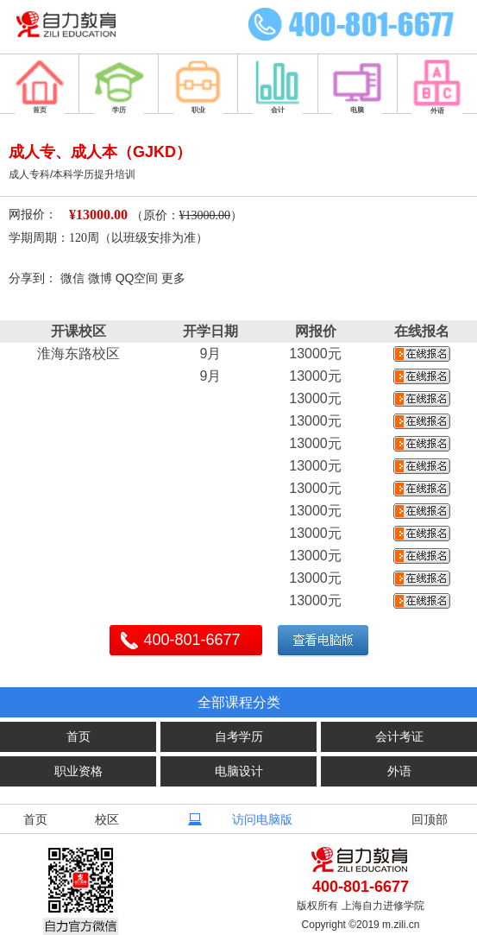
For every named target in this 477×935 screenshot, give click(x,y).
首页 (78, 736)
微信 (72, 278)
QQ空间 (137, 278)
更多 (173, 278)
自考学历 (239, 736)
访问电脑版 (262, 819)
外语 (399, 771)
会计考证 (399, 736)
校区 (107, 819)
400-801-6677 (192, 639)
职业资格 (78, 771)
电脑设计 (239, 771)
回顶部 (429, 819)
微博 (100, 278)
